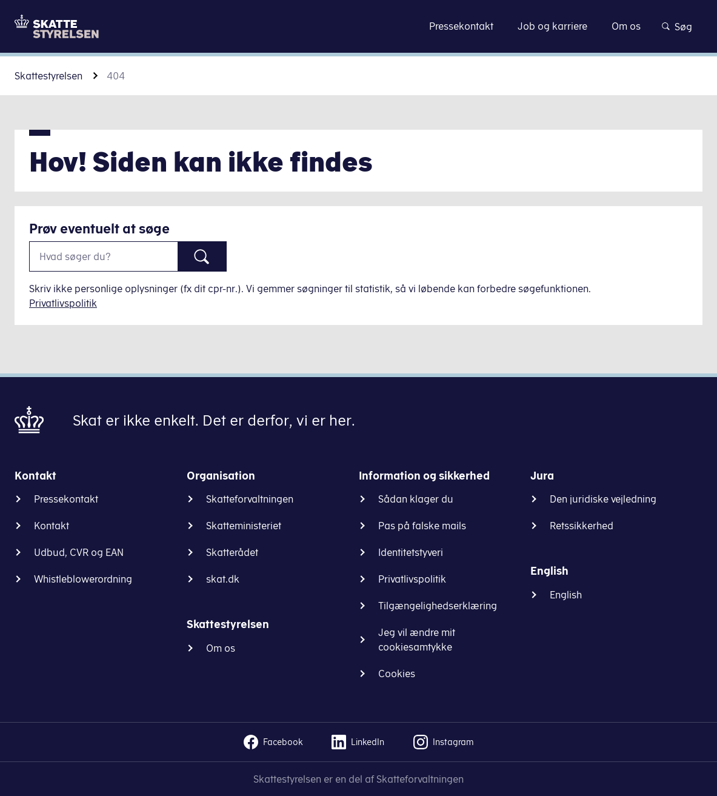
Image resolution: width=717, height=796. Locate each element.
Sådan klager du (415, 498)
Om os (220, 648)
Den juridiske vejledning (603, 498)
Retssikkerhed (581, 525)
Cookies (396, 673)
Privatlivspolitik (63, 303)
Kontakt (51, 525)
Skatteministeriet (243, 525)
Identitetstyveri (410, 552)
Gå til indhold (358, 25)
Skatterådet (232, 552)
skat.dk (222, 579)
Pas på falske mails (422, 525)
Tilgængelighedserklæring (437, 605)
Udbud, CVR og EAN (79, 552)
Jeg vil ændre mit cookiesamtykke (416, 639)
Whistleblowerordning (83, 579)
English (566, 594)
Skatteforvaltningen (249, 498)
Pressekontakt (66, 498)
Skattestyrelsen (48, 75)
